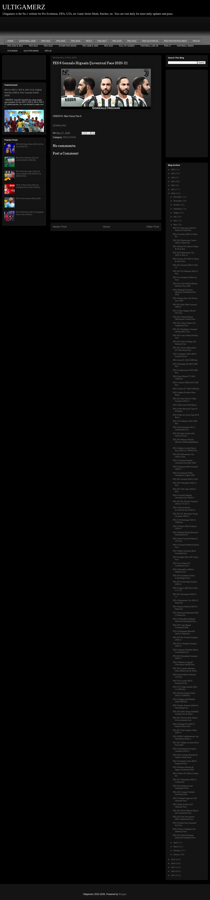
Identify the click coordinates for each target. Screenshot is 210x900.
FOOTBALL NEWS (185, 46)
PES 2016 (48, 46)
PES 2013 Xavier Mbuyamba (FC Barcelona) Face (184, 349)
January (176, 854)
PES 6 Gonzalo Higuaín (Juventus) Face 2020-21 (183, 496)
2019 (173, 859)
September (177, 209)
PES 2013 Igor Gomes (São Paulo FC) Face (184, 434)
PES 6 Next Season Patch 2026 (28, 198)
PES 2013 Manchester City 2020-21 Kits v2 (183, 254)
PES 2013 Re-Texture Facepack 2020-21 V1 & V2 (185, 502)
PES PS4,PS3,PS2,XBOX (175, 41)
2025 (173, 173)
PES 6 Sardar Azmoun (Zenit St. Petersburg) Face (185, 706)
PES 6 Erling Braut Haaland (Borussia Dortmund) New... (185, 620)
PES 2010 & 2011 (15, 46)
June (175, 221)
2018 (173, 863)
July (175, 217)
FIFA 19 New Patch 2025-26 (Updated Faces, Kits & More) (28, 186)
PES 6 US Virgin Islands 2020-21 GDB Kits (185, 688)
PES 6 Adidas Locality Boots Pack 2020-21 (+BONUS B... (185, 449)
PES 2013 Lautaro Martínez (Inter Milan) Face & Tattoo (185, 669)
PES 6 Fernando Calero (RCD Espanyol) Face (185, 762)
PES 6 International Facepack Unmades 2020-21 (184, 750)
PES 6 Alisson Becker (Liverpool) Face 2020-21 (184, 509)
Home (106, 226)
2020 (173, 193)
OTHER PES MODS (67, 46)
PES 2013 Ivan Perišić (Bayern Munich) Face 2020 (185, 285)
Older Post (152, 226)
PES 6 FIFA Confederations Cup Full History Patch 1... (186, 737)
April (175, 843)
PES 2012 (33, 46)
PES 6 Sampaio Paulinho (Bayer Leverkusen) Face (185, 651)
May (175, 225)
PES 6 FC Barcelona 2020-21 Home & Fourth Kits (184, 229)
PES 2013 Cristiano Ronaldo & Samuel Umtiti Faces (185, 756)
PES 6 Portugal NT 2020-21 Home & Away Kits (184, 725)
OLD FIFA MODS (31, 51)
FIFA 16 (48, 51)
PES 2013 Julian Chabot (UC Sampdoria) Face (184, 324)
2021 (173, 189)
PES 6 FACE (69, 137)
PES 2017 (102, 41)
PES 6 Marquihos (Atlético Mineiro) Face (183, 570)
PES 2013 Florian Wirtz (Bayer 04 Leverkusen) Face (185, 719)
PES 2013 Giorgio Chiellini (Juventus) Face (184, 793)
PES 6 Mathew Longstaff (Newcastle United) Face (183, 663)
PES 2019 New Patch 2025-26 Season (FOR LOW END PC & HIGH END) (28, 173)
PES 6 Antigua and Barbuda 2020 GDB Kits (184, 700)
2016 (173, 871)
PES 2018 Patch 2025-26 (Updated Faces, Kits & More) (30, 213)
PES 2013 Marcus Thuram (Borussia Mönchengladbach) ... (185, 442)
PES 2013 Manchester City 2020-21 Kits (183, 455)
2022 (173, 185)
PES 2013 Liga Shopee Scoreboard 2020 (182, 626)
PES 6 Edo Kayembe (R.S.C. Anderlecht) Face (184, 428)
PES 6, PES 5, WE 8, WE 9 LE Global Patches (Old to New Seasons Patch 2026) (23, 92)
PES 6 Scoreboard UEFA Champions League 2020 (184, 474)
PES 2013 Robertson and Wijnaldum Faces (183, 787)
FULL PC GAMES (127, 46)
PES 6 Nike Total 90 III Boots (184, 405)
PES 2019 (75, 41)
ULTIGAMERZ (23, 7)
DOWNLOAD (59, 125)
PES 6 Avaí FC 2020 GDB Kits (185, 360)
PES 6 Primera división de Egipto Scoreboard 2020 (183, 768)
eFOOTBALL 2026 (27, 41)
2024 (173, 178)
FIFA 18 (196, 41)
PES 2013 (131, 41)
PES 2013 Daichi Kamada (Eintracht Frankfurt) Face (184, 836)
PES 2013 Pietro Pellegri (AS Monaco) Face (184, 343)
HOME (10, 41)
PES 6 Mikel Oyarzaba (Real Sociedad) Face (184, 552)
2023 (173, 181)
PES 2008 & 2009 (90, 46)
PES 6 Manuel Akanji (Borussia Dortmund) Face (185, 533)
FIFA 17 (167, 46)
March (176, 847)
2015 (173, 875)
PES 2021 (45, 41)
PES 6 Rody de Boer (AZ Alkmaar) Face (183, 805)
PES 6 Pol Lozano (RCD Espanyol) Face (182, 682)
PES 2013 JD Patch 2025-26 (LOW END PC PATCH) (27, 159)
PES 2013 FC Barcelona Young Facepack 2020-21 (185, 515)
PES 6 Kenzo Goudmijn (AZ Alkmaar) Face (184, 830)
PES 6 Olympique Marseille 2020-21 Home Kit (184, 632)
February (177, 851)
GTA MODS (12, 51)
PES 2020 (60, 41)
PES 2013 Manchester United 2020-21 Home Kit (184, 241)
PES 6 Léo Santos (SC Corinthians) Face (182, 564)
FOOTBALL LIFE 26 (149, 46)
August (176, 213)
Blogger (122, 894)
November (177, 201)
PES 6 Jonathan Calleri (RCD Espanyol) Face (184, 355)
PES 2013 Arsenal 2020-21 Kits (185, 479)
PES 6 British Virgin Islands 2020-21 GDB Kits (184, 694)
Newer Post (60, 226)
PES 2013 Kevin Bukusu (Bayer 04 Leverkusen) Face (185, 812)
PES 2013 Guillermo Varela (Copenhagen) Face (184, 577)
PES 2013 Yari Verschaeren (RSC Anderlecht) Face (183, 818)
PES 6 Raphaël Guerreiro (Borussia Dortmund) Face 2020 (184, 292)
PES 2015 (108, 46)
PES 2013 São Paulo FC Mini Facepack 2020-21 (184, 400)
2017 (173, 867)
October (176, 205)
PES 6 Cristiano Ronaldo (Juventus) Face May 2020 (184, 461)
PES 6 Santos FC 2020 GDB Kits (186, 389)
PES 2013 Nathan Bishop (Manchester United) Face (184, 318)
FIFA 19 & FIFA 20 (150, 41)
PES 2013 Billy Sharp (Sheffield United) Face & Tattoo (186, 713)
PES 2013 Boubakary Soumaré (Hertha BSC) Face (185, 330)
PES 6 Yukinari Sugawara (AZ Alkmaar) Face (185, 799)
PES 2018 (116, 41)
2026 (173, 170)
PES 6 (89, 41)
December (177, 197)
